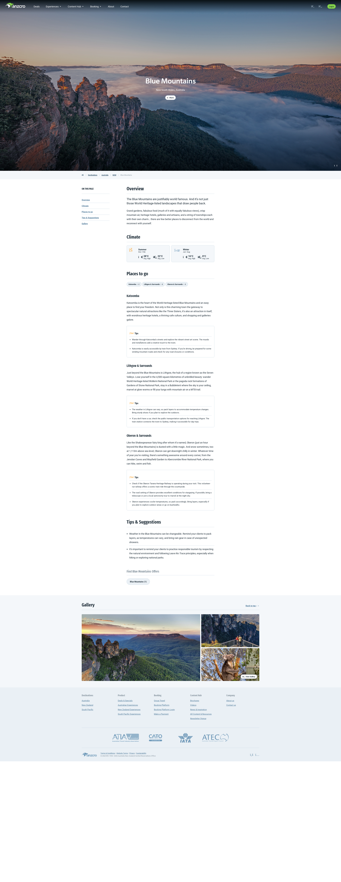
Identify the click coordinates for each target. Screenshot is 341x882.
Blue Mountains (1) (138, 581)
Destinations (92, 175)
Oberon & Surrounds (176, 284)
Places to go (87, 211)
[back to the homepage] (83, 175)
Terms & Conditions (107, 753)
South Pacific (87, 709)
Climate (85, 205)
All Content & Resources (201, 714)
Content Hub (74, 6)
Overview (86, 200)
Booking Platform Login (164, 709)
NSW (114, 175)
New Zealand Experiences (129, 709)
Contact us (231, 705)
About (111, 6)
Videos (193, 705)
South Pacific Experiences (129, 714)
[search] (313, 6)
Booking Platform (161, 705)
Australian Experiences (128, 705)
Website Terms (122, 753)
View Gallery (248, 676)
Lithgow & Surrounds (153, 284)
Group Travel (159, 700)
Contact (124, 6)
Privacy (132, 753)
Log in (331, 6)
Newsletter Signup (198, 718)
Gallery (85, 223)
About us (230, 700)
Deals (37, 6)
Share (170, 97)
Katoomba (134, 284)
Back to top (252, 605)
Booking (94, 6)
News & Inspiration (198, 709)
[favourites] (320, 6)
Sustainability (141, 753)
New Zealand (87, 705)
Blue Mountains (126, 175)
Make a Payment (161, 714)
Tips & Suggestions (90, 217)
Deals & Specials (125, 700)
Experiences (52, 6)
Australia (105, 175)
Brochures (194, 700)
